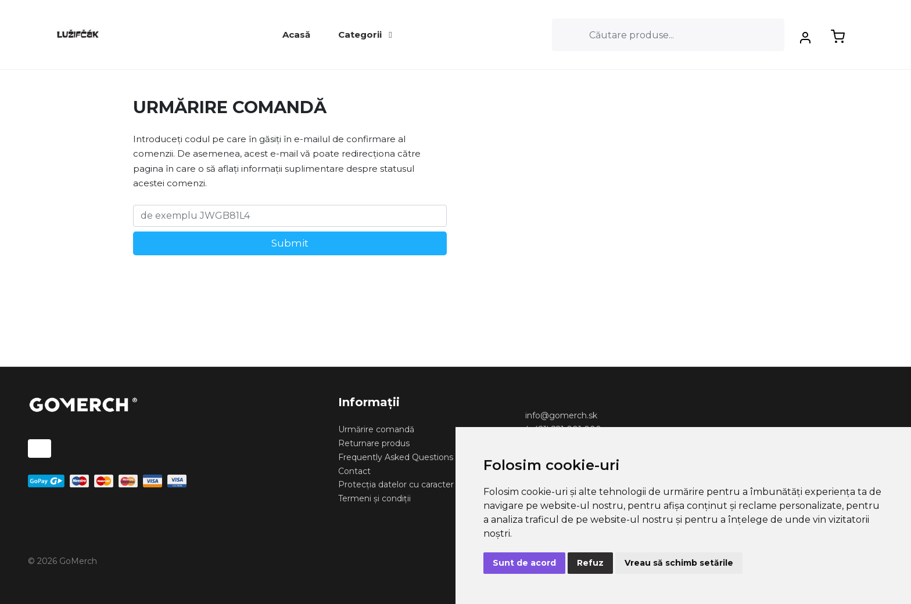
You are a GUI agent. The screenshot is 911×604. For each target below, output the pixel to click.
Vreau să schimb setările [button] (679, 563)
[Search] (668, 35)
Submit (290, 243)
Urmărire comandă (376, 429)
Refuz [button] (590, 563)
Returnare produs (374, 443)
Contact (354, 471)
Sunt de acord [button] (524, 563)
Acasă (296, 34)
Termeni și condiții (374, 498)
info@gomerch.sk (561, 415)
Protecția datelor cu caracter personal (414, 484)
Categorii (365, 34)
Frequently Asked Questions (395, 457)
